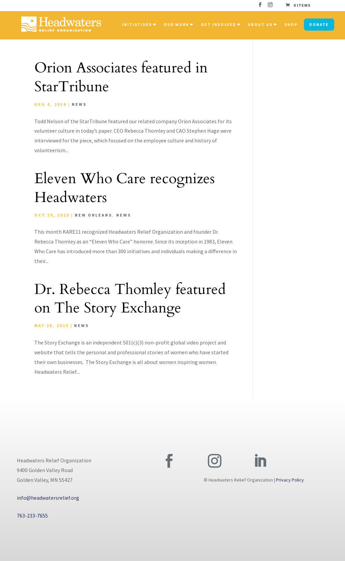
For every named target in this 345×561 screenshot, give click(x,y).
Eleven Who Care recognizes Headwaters (124, 188)
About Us (260, 24)
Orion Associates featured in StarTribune (121, 77)
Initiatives (137, 24)
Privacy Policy (290, 480)
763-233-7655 (32, 515)
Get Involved (218, 24)
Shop (290, 24)
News (79, 104)
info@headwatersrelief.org (48, 497)
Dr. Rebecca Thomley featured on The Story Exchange (130, 298)
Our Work (176, 24)
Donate (319, 24)
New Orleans (93, 215)
